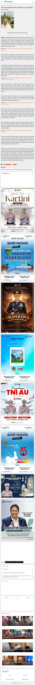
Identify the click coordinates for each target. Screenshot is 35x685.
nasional (5, 5)
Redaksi (10, 675)
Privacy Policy (25, 675)
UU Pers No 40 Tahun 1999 (10, 679)
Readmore (3, 626)
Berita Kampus (9, 5)
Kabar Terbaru (5, 581)
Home (1, 5)
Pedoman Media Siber (25, 679)
